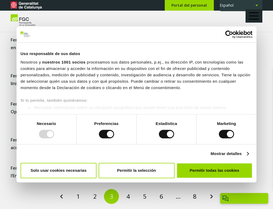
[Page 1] (78, 196)
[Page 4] (128, 196)
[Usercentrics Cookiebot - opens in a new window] (229, 34)
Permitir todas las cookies (214, 170)
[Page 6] (161, 196)
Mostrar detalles (226, 153)
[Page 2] (94, 196)
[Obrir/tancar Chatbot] (244, 198)
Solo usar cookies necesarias (58, 170)
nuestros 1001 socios (64, 62)
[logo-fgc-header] (28, 21)
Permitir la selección (136, 170)
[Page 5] (144, 196)
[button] (256, 16)
